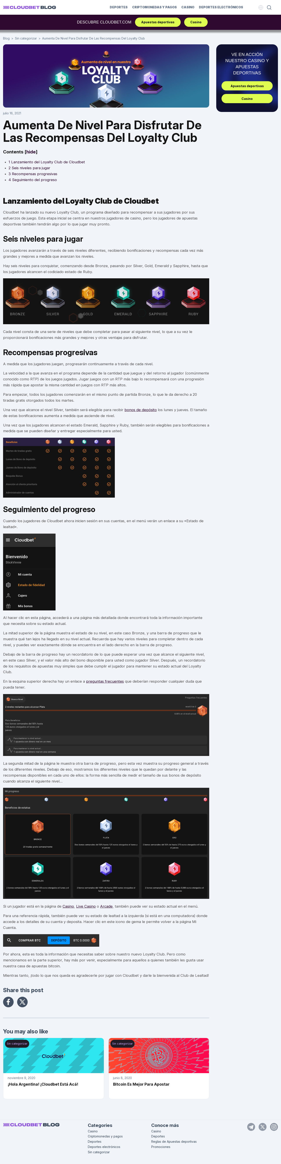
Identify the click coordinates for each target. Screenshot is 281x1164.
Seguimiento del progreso (33, 180)
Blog (6, 38)
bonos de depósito (140, 410)
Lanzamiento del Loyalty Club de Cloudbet (47, 162)
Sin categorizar (26, 38)
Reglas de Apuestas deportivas (174, 1141)
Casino (187, 7)
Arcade (106, 906)
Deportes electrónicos (221, 7)
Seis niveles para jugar (29, 168)
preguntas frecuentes (105, 681)
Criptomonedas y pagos (154, 7)
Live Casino (86, 906)
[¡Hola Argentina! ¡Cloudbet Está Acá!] (53, 1055)
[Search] (269, 7)
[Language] (260, 7)
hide (31, 152)
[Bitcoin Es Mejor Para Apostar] (159, 1055)
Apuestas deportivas (158, 22)
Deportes (119, 7)
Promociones (160, 1147)
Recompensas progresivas (33, 174)
